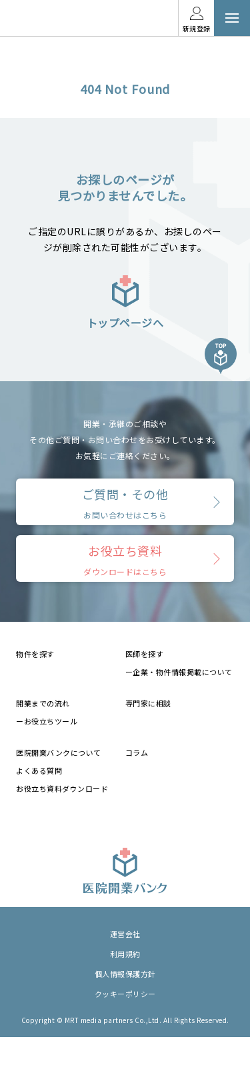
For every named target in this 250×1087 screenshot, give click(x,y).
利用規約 (125, 953)
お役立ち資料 (125, 559)
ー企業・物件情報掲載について (179, 671)
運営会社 (125, 933)
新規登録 (197, 28)
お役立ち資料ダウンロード (62, 788)
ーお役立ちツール (46, 721)
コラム (137, 752)
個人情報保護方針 (125, 973)
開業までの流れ (43, 703)
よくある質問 (39, 770)
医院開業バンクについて (58, 752)
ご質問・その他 (125, 503)
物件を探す (35, 653)
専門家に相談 (148, 703)
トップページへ (125, 301)
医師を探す (144, 653)
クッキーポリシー (125, 993)
